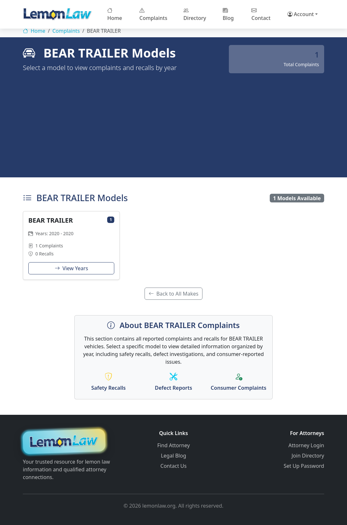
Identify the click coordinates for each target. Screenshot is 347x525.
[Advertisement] (173, 121)
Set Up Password (304, 465)
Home (114, 14)
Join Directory (308, 455)
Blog (228, 14)
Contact (260, 14)
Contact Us (173, 465)
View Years (71, 268)
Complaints (153, 14)
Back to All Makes (174, 293)
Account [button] (300, 14)
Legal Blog (173, 455)
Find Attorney (173, 445)
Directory (194, 14)
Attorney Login (306, 445)
